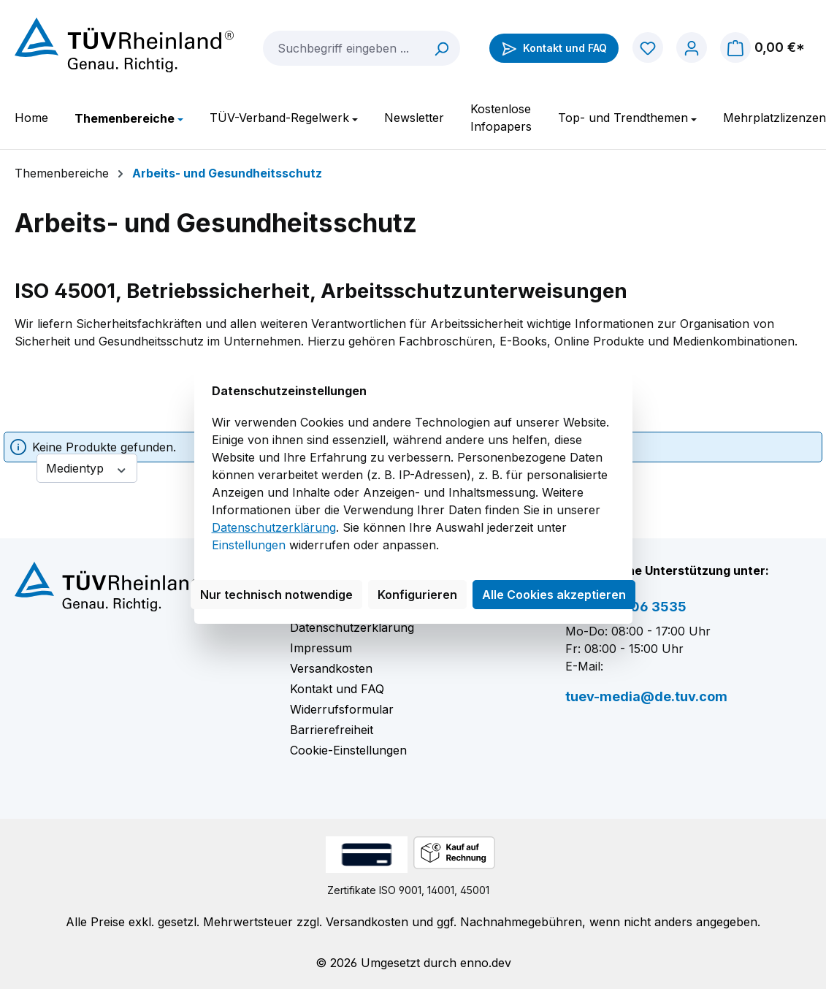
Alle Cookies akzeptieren (554, 594)
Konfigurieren (417, 594)
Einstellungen (249, 545)
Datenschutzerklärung (274, 527)
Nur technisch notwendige (276, 594)
